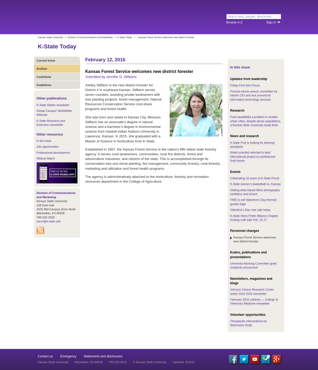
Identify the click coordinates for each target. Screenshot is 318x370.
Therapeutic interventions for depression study (248, 323)
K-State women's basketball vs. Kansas (255, 184)
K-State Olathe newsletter (53, 105)
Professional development (53, 152)
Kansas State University (81, 17)
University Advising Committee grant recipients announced (253, 265)
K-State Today (124, 37)
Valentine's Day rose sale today (250, 209)
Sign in (271, 22)
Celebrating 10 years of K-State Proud (254, 178)
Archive (42, 68)
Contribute (44, 76)
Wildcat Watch (46, 158)
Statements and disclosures (103, 356)
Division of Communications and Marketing (90, 37)
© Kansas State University (150, 362)
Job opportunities (48, 146)
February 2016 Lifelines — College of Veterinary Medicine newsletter (254, 301)
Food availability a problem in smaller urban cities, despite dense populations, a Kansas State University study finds (255, 121)
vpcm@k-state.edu (49, 221)
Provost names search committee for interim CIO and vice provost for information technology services (253, 95)
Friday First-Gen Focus (245, 85)
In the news (44, 140)
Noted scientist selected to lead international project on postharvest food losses (252, 156)
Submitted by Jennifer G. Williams (111, 77)
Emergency (68, 356)
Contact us (45, 356)
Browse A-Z (234, 22)
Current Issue (46, 60)
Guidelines (44, 85)
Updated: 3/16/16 (184, 362)
